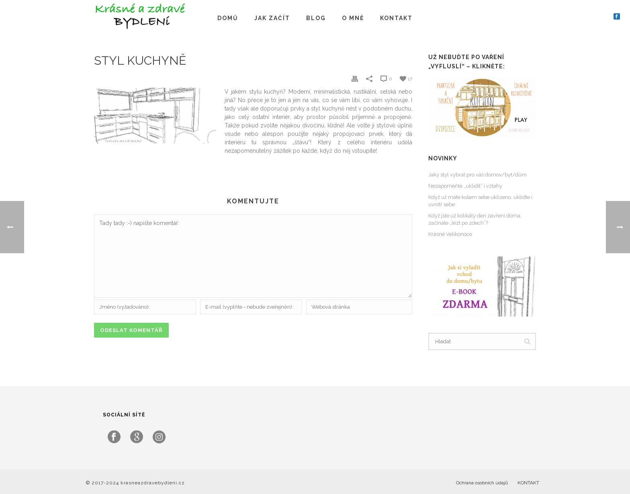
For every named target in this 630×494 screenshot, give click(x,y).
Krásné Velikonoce (450, 234)
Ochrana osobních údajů (482, 483)
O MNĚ (353, 18)
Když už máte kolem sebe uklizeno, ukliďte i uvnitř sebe (480, 200)
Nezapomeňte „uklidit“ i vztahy (465, 186)
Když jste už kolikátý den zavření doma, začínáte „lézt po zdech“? (475, 219)
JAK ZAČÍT (272, 18)
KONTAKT (396, 18)
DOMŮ (227, 18)
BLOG (316, 18)
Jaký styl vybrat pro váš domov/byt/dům (477, 175)
